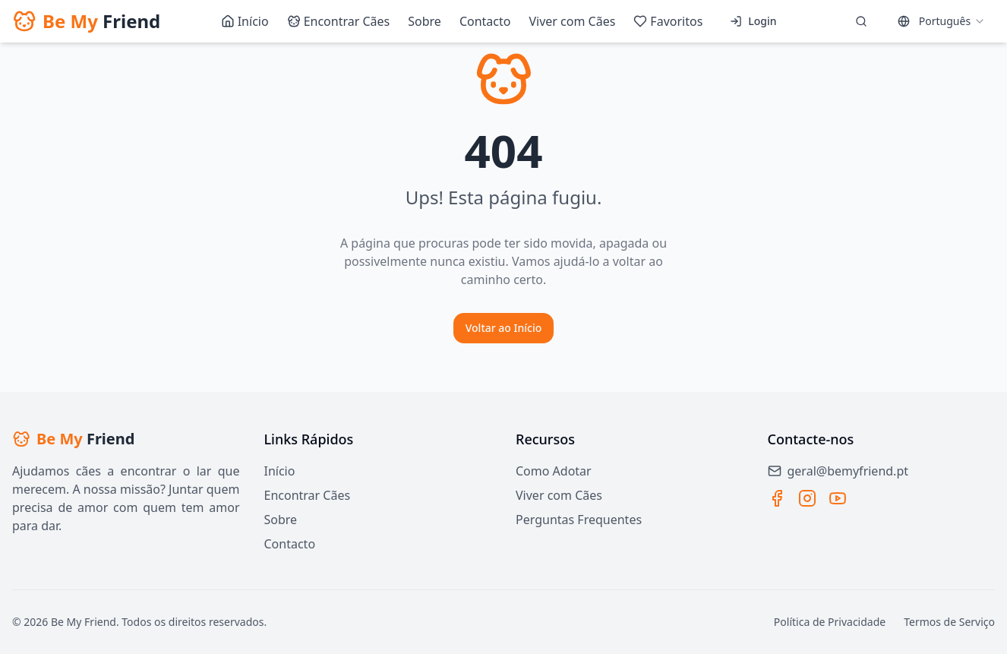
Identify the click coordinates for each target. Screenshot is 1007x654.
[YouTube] (838, 498)
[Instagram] (807, 498)
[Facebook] (777, 498)
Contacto (290, 544)
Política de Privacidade (829, 622)
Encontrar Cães (307, 495)
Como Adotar (554, 471)
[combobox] (942, 21)
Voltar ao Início (504, 328)
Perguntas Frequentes (579, 519)
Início (279, 471)
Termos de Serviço (949, 622)
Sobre (281, 519)
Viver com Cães (559, 495)
